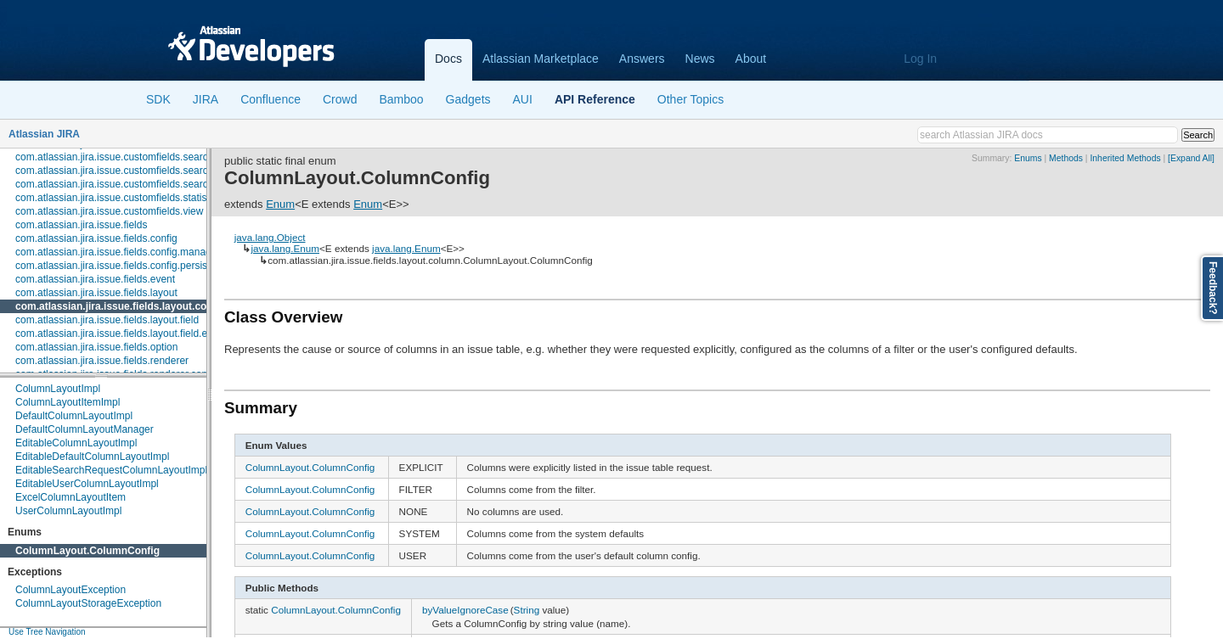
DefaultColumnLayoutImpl (73, 416)
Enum (280, 204)
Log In (920, 58)
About (751, 58)
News (700, 58)
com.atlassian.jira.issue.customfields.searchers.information (148, 157)
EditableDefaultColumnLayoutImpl (92, 456)
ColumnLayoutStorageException (88, 603)
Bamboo (401, 99)
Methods (1066, 158)
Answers (642, 58)
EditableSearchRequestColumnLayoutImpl (111, 470)
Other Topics (690, 99)
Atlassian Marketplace (540, 58)
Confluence (270, 99)
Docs (448, 58)
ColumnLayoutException (70, 590)
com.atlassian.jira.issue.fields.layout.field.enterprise (131, 333)
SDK (158, 99)
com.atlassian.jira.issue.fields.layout (96, 293)
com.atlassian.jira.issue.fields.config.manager (117, 252)
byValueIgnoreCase (465, 609)
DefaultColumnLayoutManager (84, 429)
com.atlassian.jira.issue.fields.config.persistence (123, 266)
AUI (523, 99)
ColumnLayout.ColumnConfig (87, 551)
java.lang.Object (270, 237)
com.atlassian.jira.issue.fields (81, 225)
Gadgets (468, 99)
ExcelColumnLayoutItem (70, 497)
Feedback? (1213, 288)
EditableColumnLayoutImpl (76, 443)
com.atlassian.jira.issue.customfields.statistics (118, 198)
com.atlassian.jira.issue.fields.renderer (102, 361)
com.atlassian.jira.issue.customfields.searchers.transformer (149, 184)
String (527, 609)
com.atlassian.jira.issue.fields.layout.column (123, 306)
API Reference (595, 99)
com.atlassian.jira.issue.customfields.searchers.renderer (142, 171)
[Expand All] (1191, 158)
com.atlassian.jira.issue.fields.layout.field (107, 320)
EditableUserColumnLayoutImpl (87, 484)
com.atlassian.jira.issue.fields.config (96, 238)
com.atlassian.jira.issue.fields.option (96, 347)
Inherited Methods (1125, 158)
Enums (1027, 158)
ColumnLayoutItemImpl (67, 402)
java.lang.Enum (285, 248)
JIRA (205, 99)
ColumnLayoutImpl (57, 389)
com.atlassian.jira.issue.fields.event (95, 279)
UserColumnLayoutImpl (68, 511)
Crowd (340, 99)
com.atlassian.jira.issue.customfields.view (109, 211)
